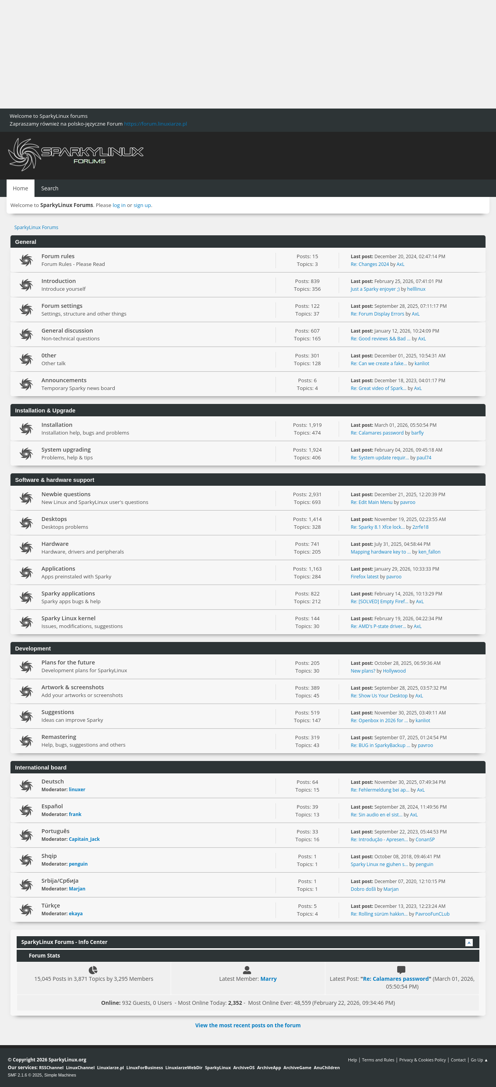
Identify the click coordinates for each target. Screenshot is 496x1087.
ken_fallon (429, 552)
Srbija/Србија (60, 880)
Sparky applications (68, 593)
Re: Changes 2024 (370, 264)
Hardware (55, 543)
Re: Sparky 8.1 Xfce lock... (378, 527)
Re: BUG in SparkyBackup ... (380, 745)
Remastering (58, 736)
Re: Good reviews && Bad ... (380, 338)
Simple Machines (60, 1075)
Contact (458, 1060)
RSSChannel (51, 1067)
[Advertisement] (232, 54)
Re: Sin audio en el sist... (376, 814)
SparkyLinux (218, 1067)
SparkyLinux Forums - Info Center (64, 942)
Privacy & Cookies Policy (422, 1060)
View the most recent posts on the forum (248, 1025)
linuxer (77, 789)
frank (75, 814)
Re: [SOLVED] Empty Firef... (379, 601)
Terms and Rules (378, 1060)
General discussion (67, 330)
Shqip (49, 855)
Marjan (77, 888)
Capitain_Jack (84, 839)
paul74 (424, 457)
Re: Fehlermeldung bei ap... (380, 790)
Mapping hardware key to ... (381, 552)
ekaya (76, 913)
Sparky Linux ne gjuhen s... (379, 864)
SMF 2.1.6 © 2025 (25, 1075)
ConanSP (425, 839)
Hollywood (394, 671)
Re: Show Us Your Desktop (379, 695)
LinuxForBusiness (144, 1067)
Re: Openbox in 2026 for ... (379, 720)
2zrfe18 (420, 527)
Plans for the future (68, 662)
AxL (401, 264)
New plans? (363, 671)
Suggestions (57, 712)
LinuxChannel (80, 1067)
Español (52, 806)
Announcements (63, 380)
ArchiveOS (244, 1067)
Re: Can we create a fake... (379, 363)
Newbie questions (66, 494)
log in (119, 205)
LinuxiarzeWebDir (184, 1067)
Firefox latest (365, 576)
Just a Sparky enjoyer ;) (375, 289)
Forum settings (62, 305)
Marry (268, 978)
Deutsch (52, 781)
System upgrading (66, 449)
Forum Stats (40, 955)
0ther (48, 355)
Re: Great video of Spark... (378, 388)
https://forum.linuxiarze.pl (155, 123)
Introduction (58, 281)
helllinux (416, 289)
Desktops (54, 519)
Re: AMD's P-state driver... (378, 626)
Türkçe (50, 905)
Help (352, 1060)
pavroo (407, 502)
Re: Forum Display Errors (377, 314)
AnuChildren (327, 1067)
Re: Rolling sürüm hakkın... (379, 914)
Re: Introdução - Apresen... (379, 839)
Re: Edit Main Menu (372, 502)
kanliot (422, 363)
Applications (58, 568)
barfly (417, 433)
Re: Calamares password (377, 433)
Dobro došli (363, 889)
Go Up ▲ (479, 1060)
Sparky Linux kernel (68, 618)
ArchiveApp (269, 1067)
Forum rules (57, 256)
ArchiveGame (297, 1067)
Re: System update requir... (380, 457)
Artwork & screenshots (72, 687)
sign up (142, 205)
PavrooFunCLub (432, 914)
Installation (56, 424)
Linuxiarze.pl (110, 1067)
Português (55, 831)
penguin (78, 864)
